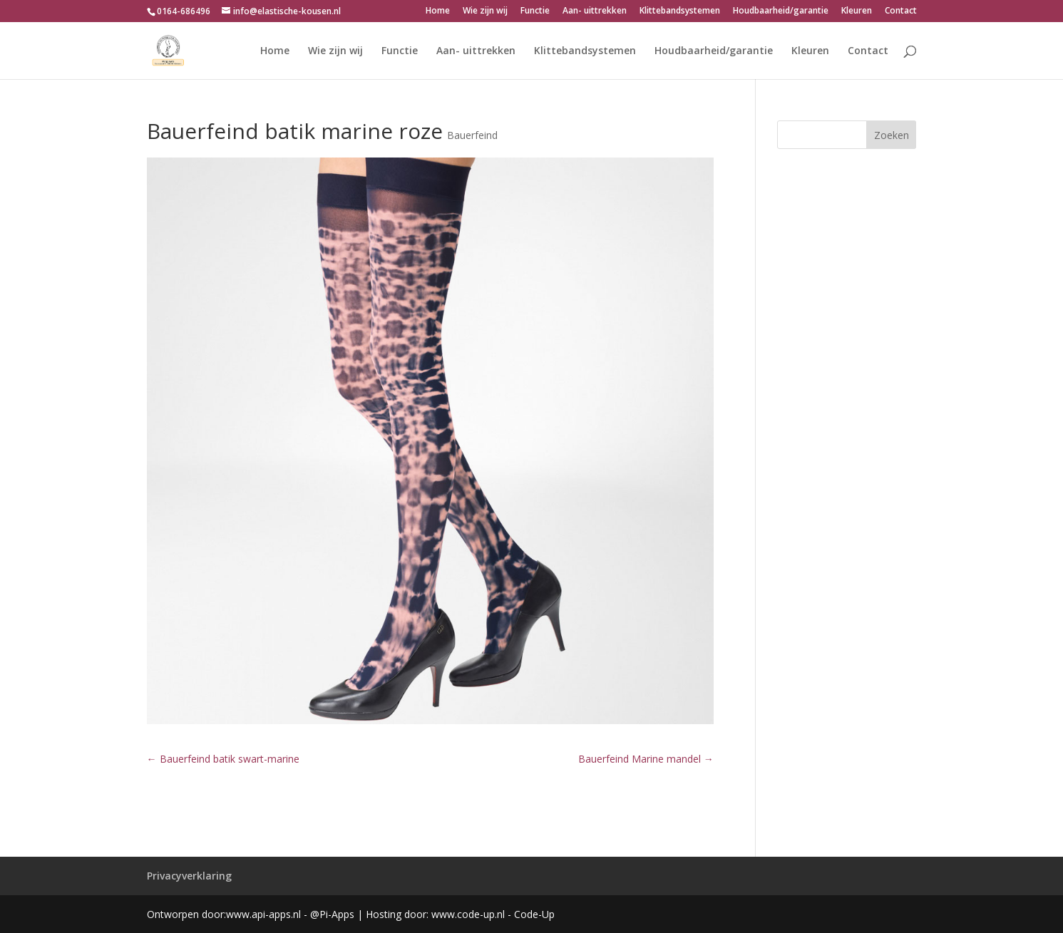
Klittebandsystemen (680, 11)
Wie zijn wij (485, 11)
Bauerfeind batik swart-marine (223, 759)
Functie (535, 11)
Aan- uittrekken (595, 11)
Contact (901, 11)
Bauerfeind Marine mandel (646, 759)
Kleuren (856, 11)
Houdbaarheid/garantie (780, 11)
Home (438, 11)
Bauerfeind (472, 135)
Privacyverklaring (189, 875)
